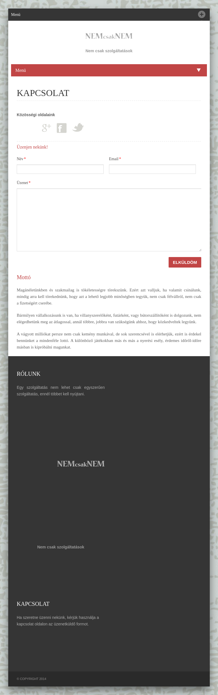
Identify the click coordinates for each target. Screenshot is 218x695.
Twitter (78, 127)
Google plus (46, 127)
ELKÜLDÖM (185, 262)
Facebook (62, 128)
